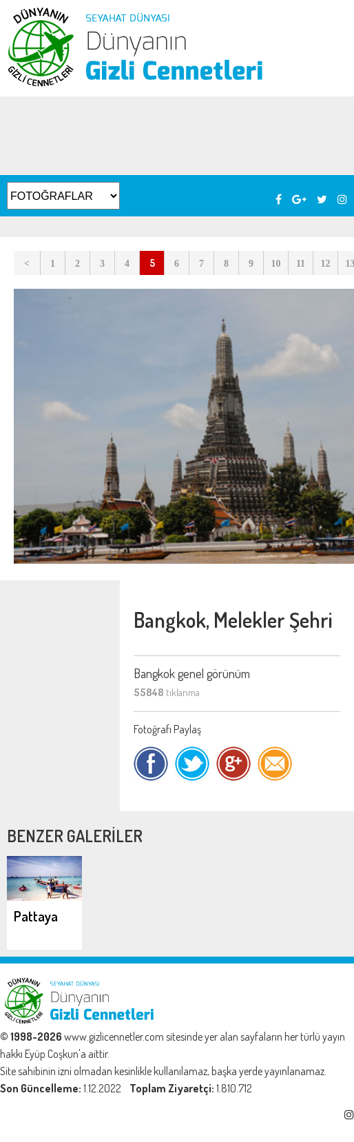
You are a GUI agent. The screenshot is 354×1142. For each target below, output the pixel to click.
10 (276, 263)
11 (300, 263)
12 (326, 263)
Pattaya (36, 916)
